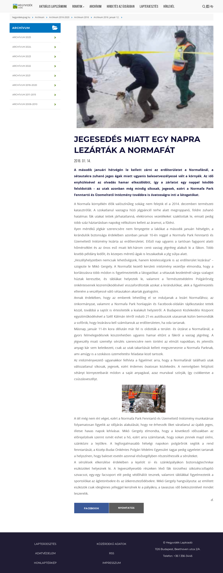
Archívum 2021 (21, 76)
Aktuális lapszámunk (53, 6)
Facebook (91, 508)
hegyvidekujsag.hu (21, 17)
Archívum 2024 (21, 47)
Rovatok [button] (78, 6)
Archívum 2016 (81, 17)
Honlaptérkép (45, 563)
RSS (111, 553)
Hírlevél (168, 6)
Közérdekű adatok (111, 544)
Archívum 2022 (21, 66)
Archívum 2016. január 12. (106, 17)
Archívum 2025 (21, 37)
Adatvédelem (45, 553)
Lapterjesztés (149, 6)
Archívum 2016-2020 (59, 17)
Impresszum (111, 563)
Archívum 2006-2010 (24, 104)
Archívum (96, 6)
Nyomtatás (126, 508)
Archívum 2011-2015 (24, 95)
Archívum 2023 (21, 56)
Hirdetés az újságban (121, 6)
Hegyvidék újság (24, 6)
